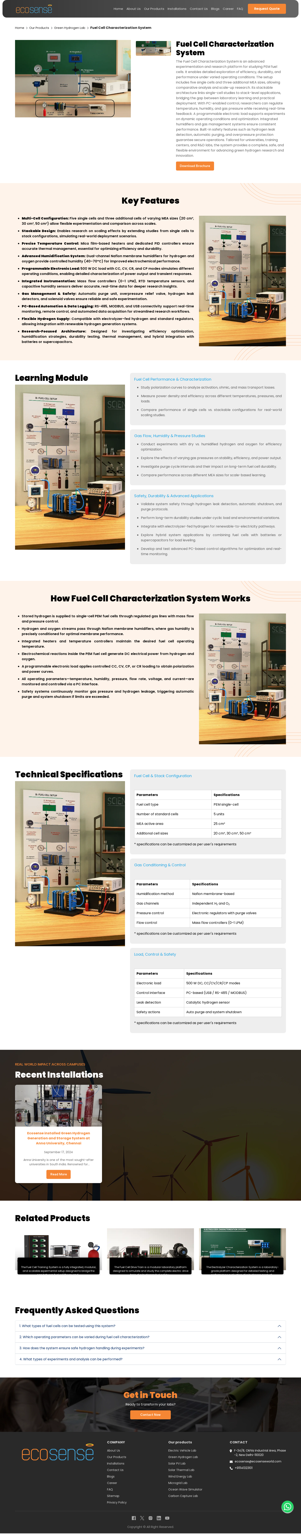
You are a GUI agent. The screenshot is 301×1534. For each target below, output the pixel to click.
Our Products (154, 8)
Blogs (215, 8)
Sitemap (113, 1496)
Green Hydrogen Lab (74, 27)
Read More (58, 1175)
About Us (133, 8)
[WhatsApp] (287, 1506)
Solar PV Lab (177, 1464)
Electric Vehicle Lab (182, 1451)
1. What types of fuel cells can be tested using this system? (67, 1326)
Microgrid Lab (177, 1483)
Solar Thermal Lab (181, 1471)
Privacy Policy (117, 1503)
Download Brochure (195, 166)
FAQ (240, 8)
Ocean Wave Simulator (185, 1490)
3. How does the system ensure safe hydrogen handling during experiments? (81, 1348)
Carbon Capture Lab (183, 1496)
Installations (177, 8)
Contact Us (199, 8)
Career (228, 8)
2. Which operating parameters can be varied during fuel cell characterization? (84, 1337)
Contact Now (150, 1415)
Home (118, 8)
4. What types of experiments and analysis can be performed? (70, 1359)
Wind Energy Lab (180, 1477)
